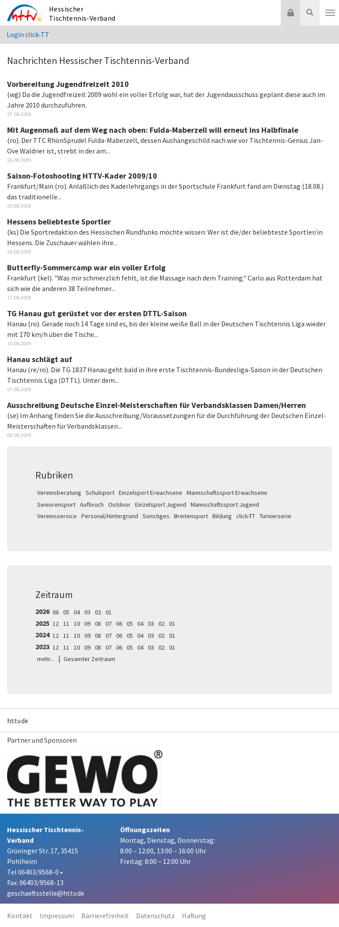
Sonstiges (156, 516)
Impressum (57, 915)
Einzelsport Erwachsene (150, 493)
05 (66, 612)
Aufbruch (92, 504)
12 (56, 624)
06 (56, 612)
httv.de (17, 720)
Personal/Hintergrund (109, 516)
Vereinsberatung (59, 493)
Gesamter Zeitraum (89, 659)
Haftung (194, 915)
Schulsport (100, 493)
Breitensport (191, 516)
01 (108, 612)
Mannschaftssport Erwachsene (227, 493)
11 (66, 624)
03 (87, 612)
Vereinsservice (57, 516)
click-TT (245, 516)
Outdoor (119, 504)
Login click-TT (28, 34)
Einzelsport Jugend (160, 504)
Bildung (222, 516)
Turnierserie (275, 516)
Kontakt (20, 915)
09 (87, 624)
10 (77, 624)
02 (98, 612)
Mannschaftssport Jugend (225, 504)
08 (98, 624)
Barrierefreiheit (105, 915)
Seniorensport (56, 504)
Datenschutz (155, 915)
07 (108, 624)
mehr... (45, 659)
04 (77, 612)
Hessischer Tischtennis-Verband (82, 13)
